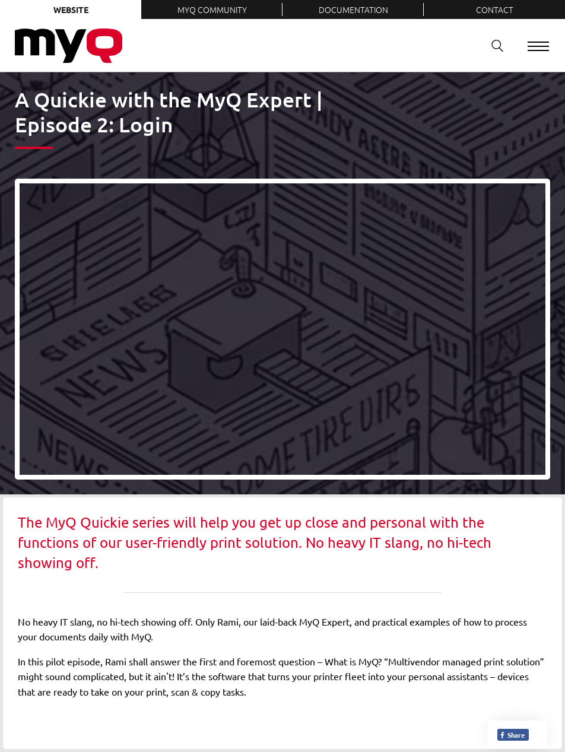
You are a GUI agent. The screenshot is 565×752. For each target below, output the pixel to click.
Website (70, 9)
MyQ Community (212, 9)
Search (493, 45)
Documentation (353, 9)
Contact (494, 9)
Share (512, 735)
